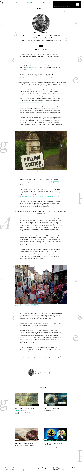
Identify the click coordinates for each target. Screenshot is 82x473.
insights (30, 2)
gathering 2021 (46, 2)
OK (77, 4)
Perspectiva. (58, 470)
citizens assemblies (32, 67)
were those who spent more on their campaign (31, 102)
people (16, 2)
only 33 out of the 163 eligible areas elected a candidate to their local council (41, 196)
